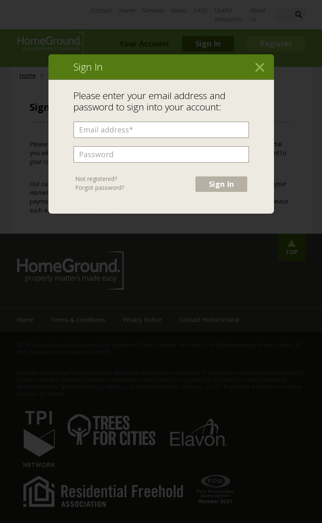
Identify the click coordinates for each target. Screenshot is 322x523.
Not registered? (96, 179)
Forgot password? (99, 187)
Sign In (221, 184)
